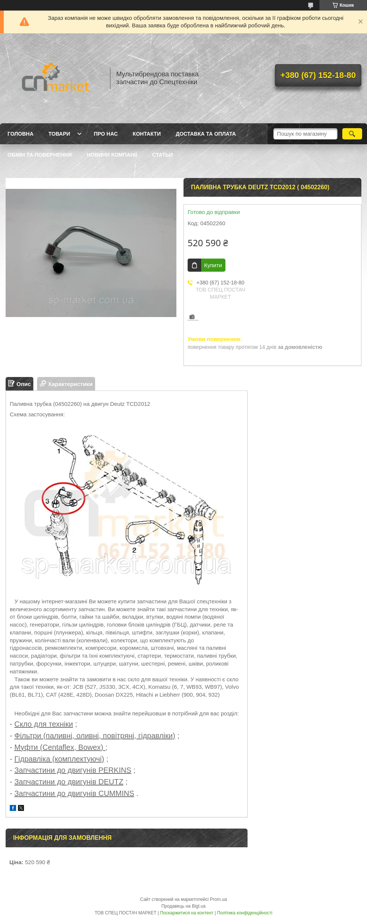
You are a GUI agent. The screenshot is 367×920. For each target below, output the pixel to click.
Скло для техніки (43, 724)
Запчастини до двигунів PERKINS (72, 770)
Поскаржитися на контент (186, 913)
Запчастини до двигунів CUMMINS (74, 793)
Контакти (147, 134)
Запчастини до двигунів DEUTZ (68, 782)
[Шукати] (352, 133)
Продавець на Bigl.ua (183, 906)
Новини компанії (112, 155)
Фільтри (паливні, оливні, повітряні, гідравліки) (94, 736)
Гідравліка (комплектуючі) (59, 759)
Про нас (106, 134)
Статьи (162, 155)
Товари (59, 134)
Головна (20, 134)
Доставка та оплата (206, 134)
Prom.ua (218, 899)
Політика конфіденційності (245, 913)
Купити (213, 265)
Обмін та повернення (39, 155)
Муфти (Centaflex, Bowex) (59, 747)
